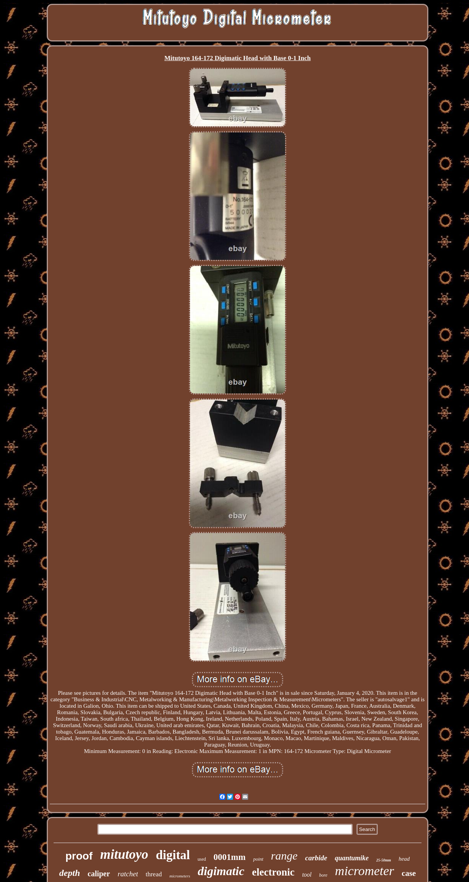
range (284, 855)
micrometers (180, 876)
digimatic (221, 871)
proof (79, 856)
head (404, 859)
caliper (99, 873)
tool (307, 874)
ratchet (127, 874)
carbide (316, 858)
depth (69, 873)
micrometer (364, 871)
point (258, 859)
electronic (273, 872)
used (202, 859)
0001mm (230, 857)
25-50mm (383, 860)
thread (154, 874)
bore (323, 875)
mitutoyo (124, 854)
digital (173, 855)
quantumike (352, 858)
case (409, 873)
